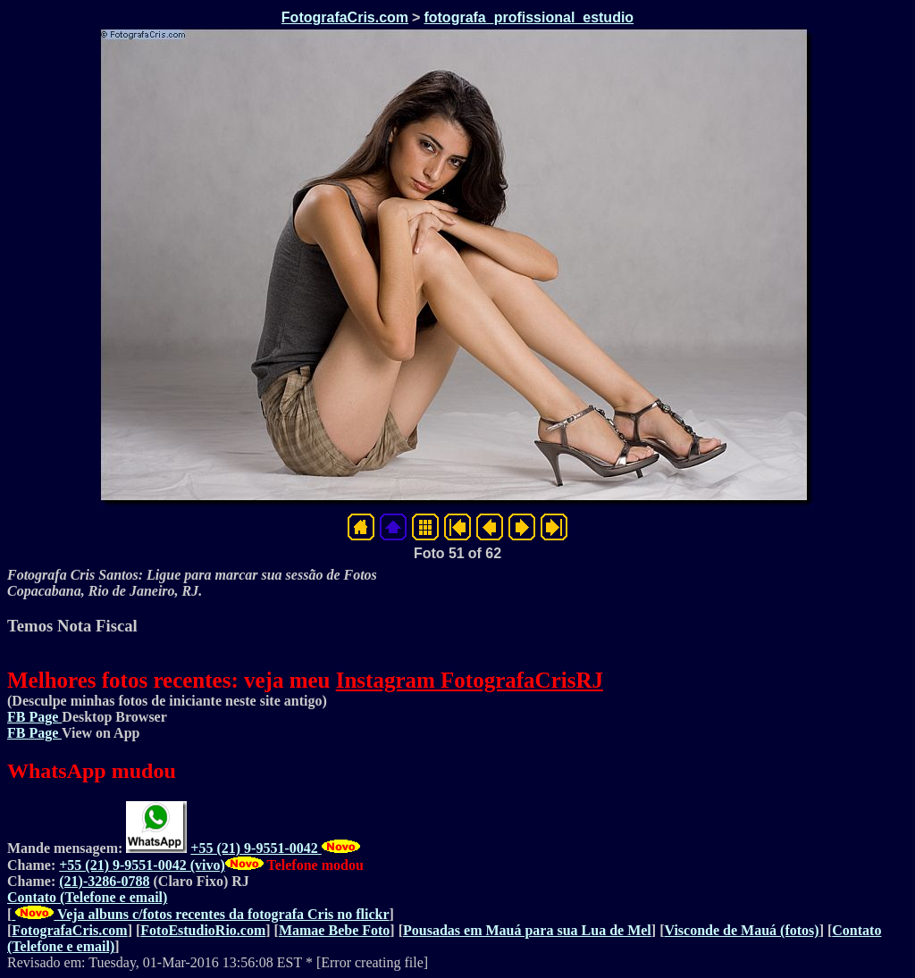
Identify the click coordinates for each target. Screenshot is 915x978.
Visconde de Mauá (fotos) (741, 930)
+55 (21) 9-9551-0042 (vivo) (142, 865)
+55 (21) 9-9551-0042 (255, 848)
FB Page (34, 716)
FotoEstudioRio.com (202, 930)
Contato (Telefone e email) (87, 897)
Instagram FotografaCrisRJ (469, 680)
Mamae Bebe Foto (334, 930)
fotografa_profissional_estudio (529, 17)
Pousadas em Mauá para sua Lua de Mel (527, 930)
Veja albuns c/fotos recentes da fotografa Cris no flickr (200, 914)
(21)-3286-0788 (104, 881)
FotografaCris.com (344, 17)
